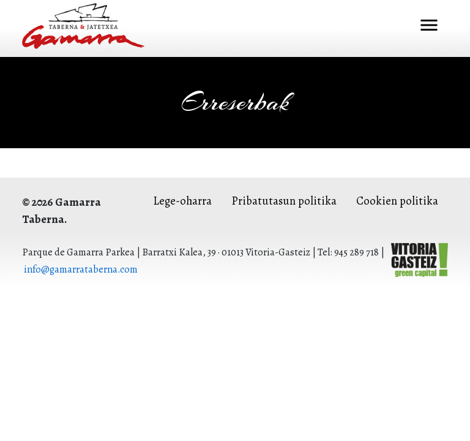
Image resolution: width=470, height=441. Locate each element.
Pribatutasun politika (284, 200)
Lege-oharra (182, 200)
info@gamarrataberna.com (81, 269)
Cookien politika (397, 200)
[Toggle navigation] (429, 26)
